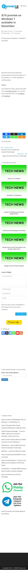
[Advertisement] (14, 57)
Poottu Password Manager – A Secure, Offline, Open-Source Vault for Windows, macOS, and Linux (13, 433)
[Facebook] (6, 134)
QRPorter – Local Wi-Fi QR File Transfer (13, 451)
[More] (22, 137)
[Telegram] (6, 137)
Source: (3, 85)
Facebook (7, 96)
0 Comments (16, 33)
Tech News (19, 31)
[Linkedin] (22, 134)
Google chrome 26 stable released (14, 266)
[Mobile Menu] (24, 6)
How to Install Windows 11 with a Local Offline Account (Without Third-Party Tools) (13, 462)
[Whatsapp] (14, 137)
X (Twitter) (21, 93)
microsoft (8, 141)
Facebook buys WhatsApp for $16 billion (14, 230)
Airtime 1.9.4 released (14, 178)
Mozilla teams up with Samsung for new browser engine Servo (14, 248)
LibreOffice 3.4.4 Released (14, 195)
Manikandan (6, 33)
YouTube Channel (11, 91)
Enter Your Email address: (10, 372)
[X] (14, 134)
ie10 (5, 141)
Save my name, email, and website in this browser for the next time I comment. (12, 307)
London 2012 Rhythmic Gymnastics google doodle (14, 213)
